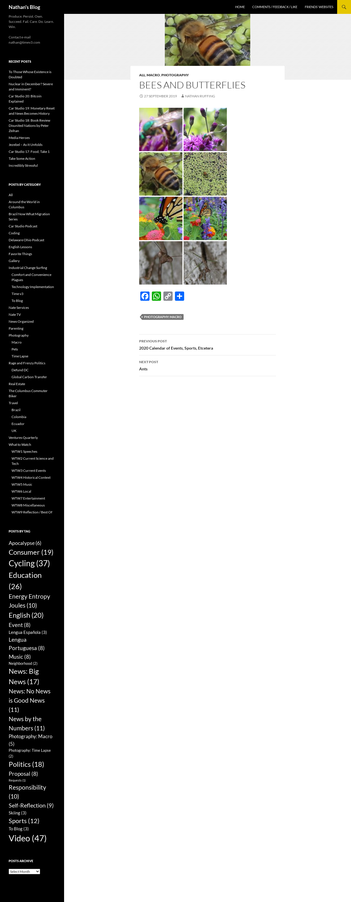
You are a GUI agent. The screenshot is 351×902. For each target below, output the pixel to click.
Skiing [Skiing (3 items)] (18, 812)
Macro (153, 75)
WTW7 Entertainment (28, 498)
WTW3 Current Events (29, 470)
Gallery (14, 261)
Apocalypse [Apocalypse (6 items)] (25, 543)
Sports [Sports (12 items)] (24, 821)
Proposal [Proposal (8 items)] (23, 773)
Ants (207, 365)
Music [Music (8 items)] (20, 656)
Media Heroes (19, 138)
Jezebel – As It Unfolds (25, 144)
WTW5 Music (22, 484)
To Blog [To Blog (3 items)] (19, 828)
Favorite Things (20, 254)
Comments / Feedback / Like (274, 7)
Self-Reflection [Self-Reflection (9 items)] (31, 805)
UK (14, 430)
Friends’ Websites (319, 7)
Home (240, 7)
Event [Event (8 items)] (20, 624)
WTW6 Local (21, 491)
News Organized (21, 321)
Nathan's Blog (24, 7)
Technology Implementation (33, 287)
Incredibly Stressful (23, 165)
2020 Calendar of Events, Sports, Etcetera (207, 344)
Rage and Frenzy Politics (27, 363)
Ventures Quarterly (23, 437)
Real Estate (17, 384)
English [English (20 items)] (26, 615)
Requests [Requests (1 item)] (17, 780)
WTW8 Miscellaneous (28, 505)
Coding (14, 233)
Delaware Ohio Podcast (26, 240)
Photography (175, 75)
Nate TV (15, 314)
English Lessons (20, 247)
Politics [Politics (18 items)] (26, 764)
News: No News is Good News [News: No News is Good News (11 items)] (30, 700)
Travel (13, 403)
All (142, 75)
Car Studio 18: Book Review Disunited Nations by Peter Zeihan (29, 125)
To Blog (17, 300)
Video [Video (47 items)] (28, 838)
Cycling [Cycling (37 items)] (29, 563)
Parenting (16, 328)
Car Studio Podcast (23, 226)
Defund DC (20, 370)
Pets (15, 349)
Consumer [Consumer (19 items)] (31, 552)
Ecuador (18, 424)
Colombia (19, 417)
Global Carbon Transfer (29, 377)
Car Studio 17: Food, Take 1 (29, 151)
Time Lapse (20, 356)
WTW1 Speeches (24, 451)
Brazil (16, 410)
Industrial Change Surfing (28, 268)
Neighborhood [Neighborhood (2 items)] (23, 663)
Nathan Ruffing (200, 96)
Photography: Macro (163, 317)
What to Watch (20, 444)
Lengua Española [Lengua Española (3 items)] (28, 632)
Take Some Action (22, 158)
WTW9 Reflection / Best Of (32, 512)
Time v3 (17, 294)
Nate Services (19, 307)
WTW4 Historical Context (31, 477)
